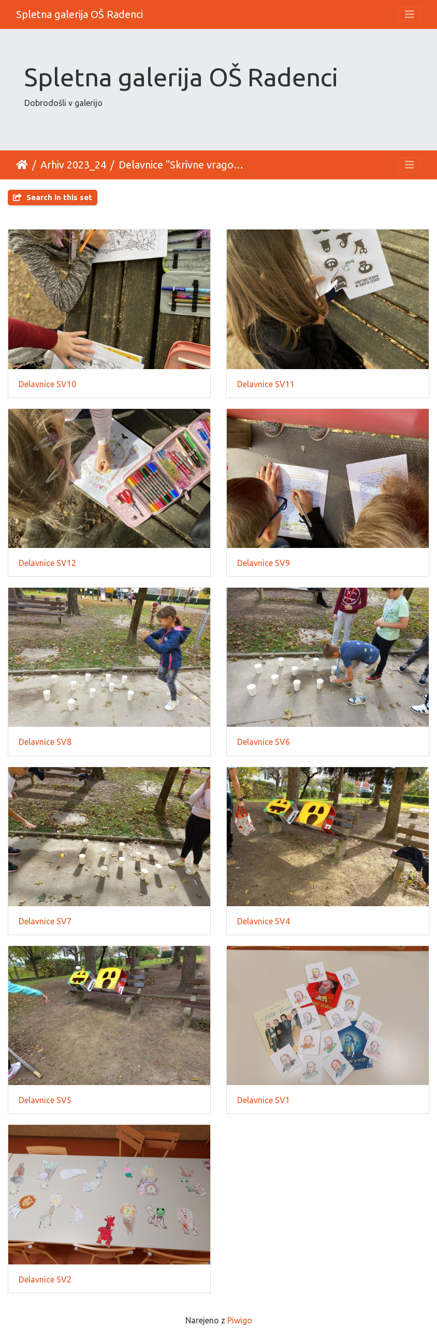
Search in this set (52, 197)
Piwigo (239, 1320)
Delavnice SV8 (45, 741)
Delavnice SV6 (263, 741)
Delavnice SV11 (266, 384)
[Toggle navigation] (409, 14)
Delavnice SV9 (263, 563)
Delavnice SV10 (47, 384)
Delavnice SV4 (263, 921)
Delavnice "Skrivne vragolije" (182, 165)
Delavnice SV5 (45, 1100)
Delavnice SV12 (47, 563)
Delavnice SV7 (45, 921)
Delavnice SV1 (263, 1100)
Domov (22, 165)
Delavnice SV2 (45, 1279)
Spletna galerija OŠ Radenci (79, 14)
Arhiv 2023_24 (73, 165)
